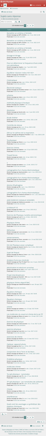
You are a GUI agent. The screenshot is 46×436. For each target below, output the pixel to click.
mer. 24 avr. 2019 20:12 (30, 209)
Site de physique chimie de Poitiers (13, 431)
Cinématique (12, 80)
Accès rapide (2, 5)
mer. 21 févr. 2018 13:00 (35, 247)
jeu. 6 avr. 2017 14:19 (31, 331)
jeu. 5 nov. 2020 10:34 (30, 142)
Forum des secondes (19, 36)
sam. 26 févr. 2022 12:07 (29, 82)
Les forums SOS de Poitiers (36, 429)
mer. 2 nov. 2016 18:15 (31, 398)
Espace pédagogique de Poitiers (10, 429)
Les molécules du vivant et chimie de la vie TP (25, 314)
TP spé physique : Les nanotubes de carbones (25, 382)
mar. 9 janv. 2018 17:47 (31, 269)
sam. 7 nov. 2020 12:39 (37, 134)
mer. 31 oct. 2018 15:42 (35, 232)
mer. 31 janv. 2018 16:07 (37, 262)
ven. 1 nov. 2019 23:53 (38, 194)
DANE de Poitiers (23, 429)
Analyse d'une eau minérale (18, 260)
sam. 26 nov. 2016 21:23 (31, 383)
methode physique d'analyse (18, 103)
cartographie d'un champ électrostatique (23, 170)
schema (10, 95)
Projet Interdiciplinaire (15, 275)
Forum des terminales (19, 59)
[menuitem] (36, 5)
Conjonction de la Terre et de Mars (20, 352)
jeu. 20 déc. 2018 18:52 (30, 217)
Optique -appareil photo (16, 344)
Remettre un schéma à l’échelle (19, 33)
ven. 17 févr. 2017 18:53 (32, 353)
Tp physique (12, 140)
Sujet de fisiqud (13, 252)
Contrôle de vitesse (14, 125)
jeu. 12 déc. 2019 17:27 (30, 164)
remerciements (13, 237)
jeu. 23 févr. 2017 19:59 (28, 346)
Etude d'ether (12, 118)
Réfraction (11, 230)
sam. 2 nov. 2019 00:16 (28, 187)
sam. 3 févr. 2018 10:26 (34, 254)
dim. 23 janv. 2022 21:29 (37, 89)
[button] (33, 25)
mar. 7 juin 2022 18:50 (30, 67)
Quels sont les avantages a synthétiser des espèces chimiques (23, 405)
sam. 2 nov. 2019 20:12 (35, 179)
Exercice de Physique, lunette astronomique (24, 215)
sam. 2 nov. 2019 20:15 (35, 172)
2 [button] (27, 25)
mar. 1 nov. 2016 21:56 (32, 408)
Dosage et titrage (13, 55)
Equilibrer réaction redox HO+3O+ (20, 73)
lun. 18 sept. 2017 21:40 (35, 316)
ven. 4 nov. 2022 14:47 (33, 42)
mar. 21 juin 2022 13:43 (29, 57)
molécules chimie (14, 366)
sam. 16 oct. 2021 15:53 (30, 97)
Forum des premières (19, 84)
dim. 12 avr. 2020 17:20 (29, 157)
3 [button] (30, 25)
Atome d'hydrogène (15, 185)
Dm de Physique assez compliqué (20, 245)
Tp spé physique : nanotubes (18, 374)
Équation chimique (14, 292)
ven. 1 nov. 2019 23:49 (37, 202)
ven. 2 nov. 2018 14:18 (32, 224)
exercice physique (14, 329)
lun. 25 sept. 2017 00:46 (31, 308)
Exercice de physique (15, 322)
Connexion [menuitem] (45, 5)
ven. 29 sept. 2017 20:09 (30, 293)
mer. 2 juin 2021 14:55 (32, 112)
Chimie (9, 389)
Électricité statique (14, 88)
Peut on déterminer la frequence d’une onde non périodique (24, 64)
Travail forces (12, 155)
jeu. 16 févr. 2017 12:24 (29, 361)
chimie (9, 307)
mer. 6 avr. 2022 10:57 (34, 74)
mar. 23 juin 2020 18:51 (30, 149)
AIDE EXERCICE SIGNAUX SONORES (20, 200)
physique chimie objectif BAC (18, 282)
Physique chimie (13, 222)
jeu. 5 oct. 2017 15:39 (34, 277)
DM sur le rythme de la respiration (20, 133)
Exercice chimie (13, 148)
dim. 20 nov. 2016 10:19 (29, 391)
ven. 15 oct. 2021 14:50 (32, 104)
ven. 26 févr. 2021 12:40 (30, 119)
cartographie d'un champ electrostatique (23, 192)
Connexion (15, 8)
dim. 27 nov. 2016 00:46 (31, 376)
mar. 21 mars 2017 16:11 (31, 338)
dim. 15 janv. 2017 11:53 (33, 368)
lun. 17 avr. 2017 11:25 (34, 323)
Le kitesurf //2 (12, 207)
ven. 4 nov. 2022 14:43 (33, 50)
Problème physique (14, 359)
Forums (5, 5)
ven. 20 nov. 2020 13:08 (28, 127)
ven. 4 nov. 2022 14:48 (33, 35)
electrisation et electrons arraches (20, 267)
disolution (11, 110)
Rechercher (5, 8)
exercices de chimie (14, 337)
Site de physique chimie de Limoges (32, 431)
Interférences (12, 396)
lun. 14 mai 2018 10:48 (35, 239)
